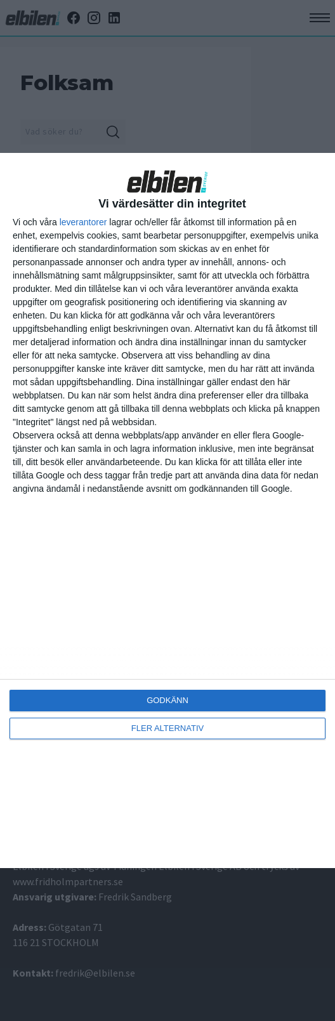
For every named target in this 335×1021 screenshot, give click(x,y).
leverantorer (83, 222)
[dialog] (167, 510)
